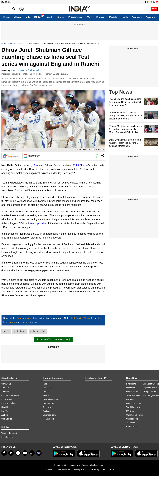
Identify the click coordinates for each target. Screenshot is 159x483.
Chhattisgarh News (134, 415)
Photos (100, 17)
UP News (130, 411)
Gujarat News (132, 419)
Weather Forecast (9, 433)
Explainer (151, 17)
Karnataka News (133, 426)
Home (6, 17)
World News (48, 388)
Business (137, 17)
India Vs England (38, 331)
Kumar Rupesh (17, 70)
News (3, 43)
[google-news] (39, 453)
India (27, 17)
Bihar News (131, 384)
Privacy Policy (80, 469)
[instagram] (18, 453)
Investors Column (9, 403)
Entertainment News (51, 399)
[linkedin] (32, 453)
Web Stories (6, 419)
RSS (112, 469)
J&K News (130, 423)
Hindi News (6, 407)
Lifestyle (112, 17)
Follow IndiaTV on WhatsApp (53, 339)
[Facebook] (4, 453)
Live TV (4, 411)
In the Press (6, 399)
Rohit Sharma (80, 165)
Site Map (49, 469)
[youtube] (25, 453)
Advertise (5, 391)
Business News (49, 415)
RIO (104, 469)
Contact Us (6, 384)
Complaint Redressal (10, 395)
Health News (48, 419)
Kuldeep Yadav (38, 223)
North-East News (133, 403)
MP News (130, 399)
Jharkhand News (133, 395)
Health (124, 17)
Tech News (47, 407)
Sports (60, 17)
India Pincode (7, 437)
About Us (5, 388)
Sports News (48, 403)
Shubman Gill (40, 165)
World (50, 17)
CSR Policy (94, 469)
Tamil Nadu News (133, 407)
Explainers (47, 411)
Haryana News (132, 391)
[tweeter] (11, 453)
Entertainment (75, 17)
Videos (17, 17)
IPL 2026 (38, 17)
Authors (4, 415)
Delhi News (131, 388)
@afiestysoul (33, 70)
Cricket (18, 43)
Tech (89, 17)
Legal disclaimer (63, 469)
